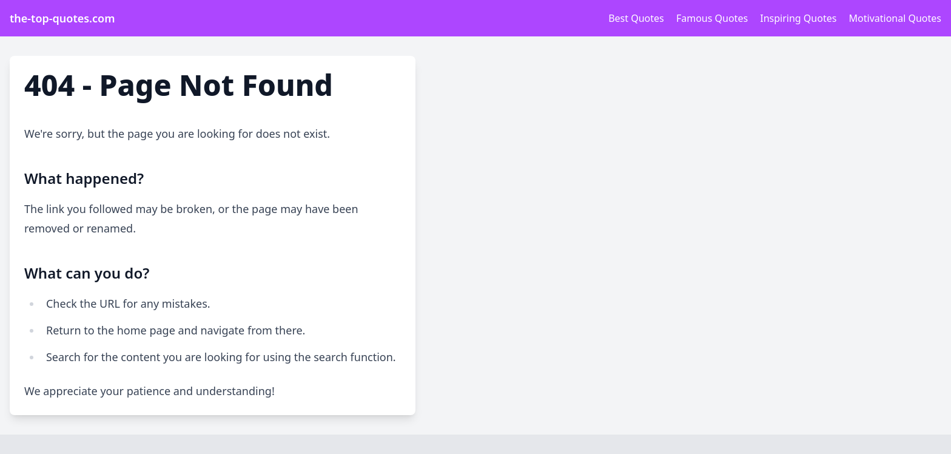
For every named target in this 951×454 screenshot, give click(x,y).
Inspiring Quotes (798, 18)
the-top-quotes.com (62, 18)
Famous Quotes (712, 18)
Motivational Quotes (895, 18)
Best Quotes (636, 18)
